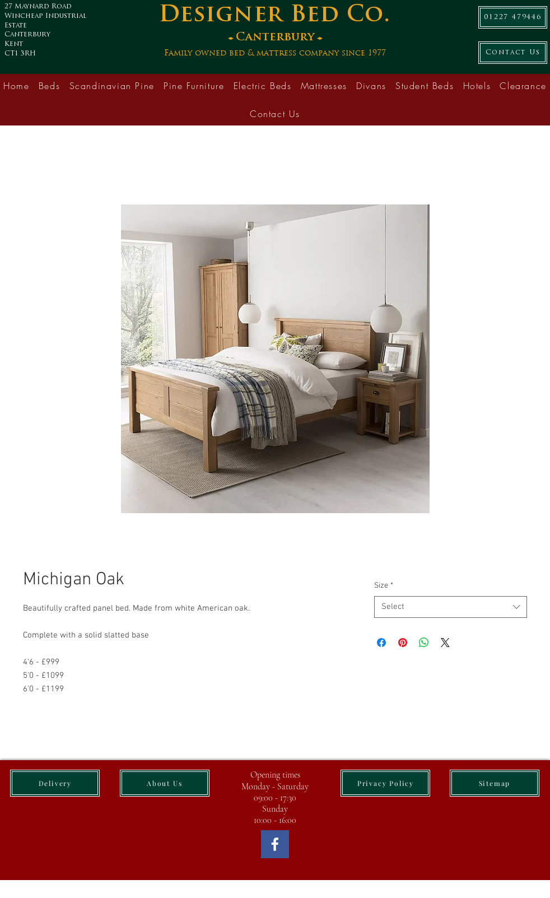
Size (383, 585)
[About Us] (164, 783)
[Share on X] (445, 642)
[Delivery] (55, 783)
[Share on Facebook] (381, 642)
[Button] (283, 33)
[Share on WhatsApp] (424, 642)
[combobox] (450, 607)
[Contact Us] (512, 52)
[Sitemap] (494, 783)
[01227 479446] (512, 17)
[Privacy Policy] (385, 783)
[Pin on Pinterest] (402, 642)
